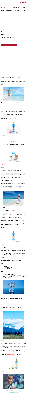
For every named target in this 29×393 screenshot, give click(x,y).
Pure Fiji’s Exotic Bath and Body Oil (17, 182)
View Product (3, 109)
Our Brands (3, 33)
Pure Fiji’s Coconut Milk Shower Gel (11, 86)
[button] (27, 2)
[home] (4, 2)
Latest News (3, 32)
